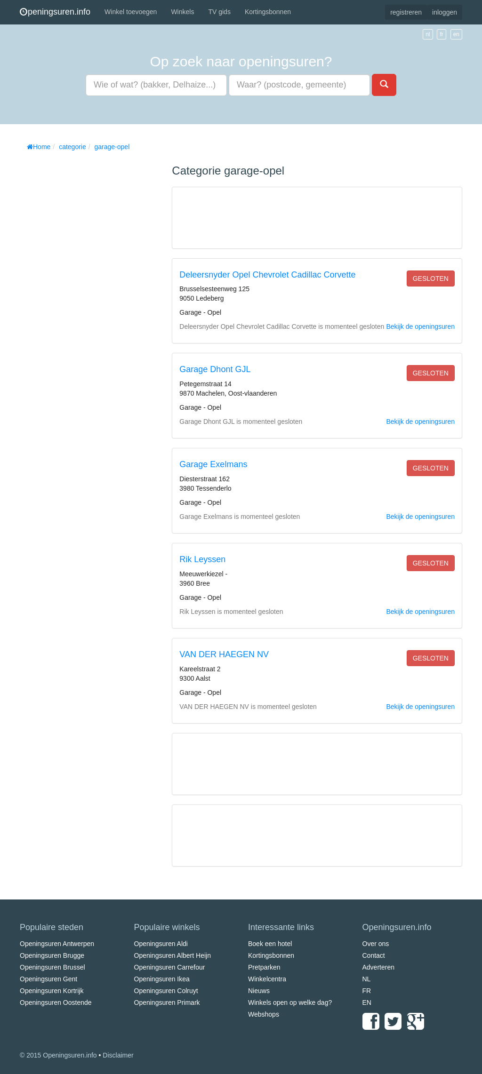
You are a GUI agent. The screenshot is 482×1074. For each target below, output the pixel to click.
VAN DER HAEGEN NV (224, 654)
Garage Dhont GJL (214, 369)
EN (366, 1002)
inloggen (444, 12)
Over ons (375, 943)
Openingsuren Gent (48, 979)
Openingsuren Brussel (52, 967)
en (456, 34)
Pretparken (264, 967)
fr (441, 34)
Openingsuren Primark (167, 1002)
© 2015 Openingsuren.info (58, 1055)
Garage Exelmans (213, 464)
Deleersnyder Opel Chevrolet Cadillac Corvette (267, 274)
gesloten (431, 278)
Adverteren (378, 967)
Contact (373, 955)
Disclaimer (118, 1055)
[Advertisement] (90, 296)
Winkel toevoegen (130, 12)
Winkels (182, 12)
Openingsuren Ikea (162, 979)
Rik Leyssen (202, 559)
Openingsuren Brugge (52, 955)
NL (366, 979)
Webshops (263, 1014)
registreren (406, 12)
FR (366, 990)
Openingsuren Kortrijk (51, 990)
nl (428, 34)
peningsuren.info (55, 11)
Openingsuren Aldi (161, 943)
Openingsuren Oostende (56, 1002)
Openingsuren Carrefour (169, 967)
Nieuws (259, 990)
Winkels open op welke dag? (290, 1002)
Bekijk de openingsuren (420, 326)
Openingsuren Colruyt (166, 990)
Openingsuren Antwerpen (57, 943)
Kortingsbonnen (268, 12)
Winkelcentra (267, 979)
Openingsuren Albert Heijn (172, 955)
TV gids (219, 12)
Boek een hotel (270, 943)
